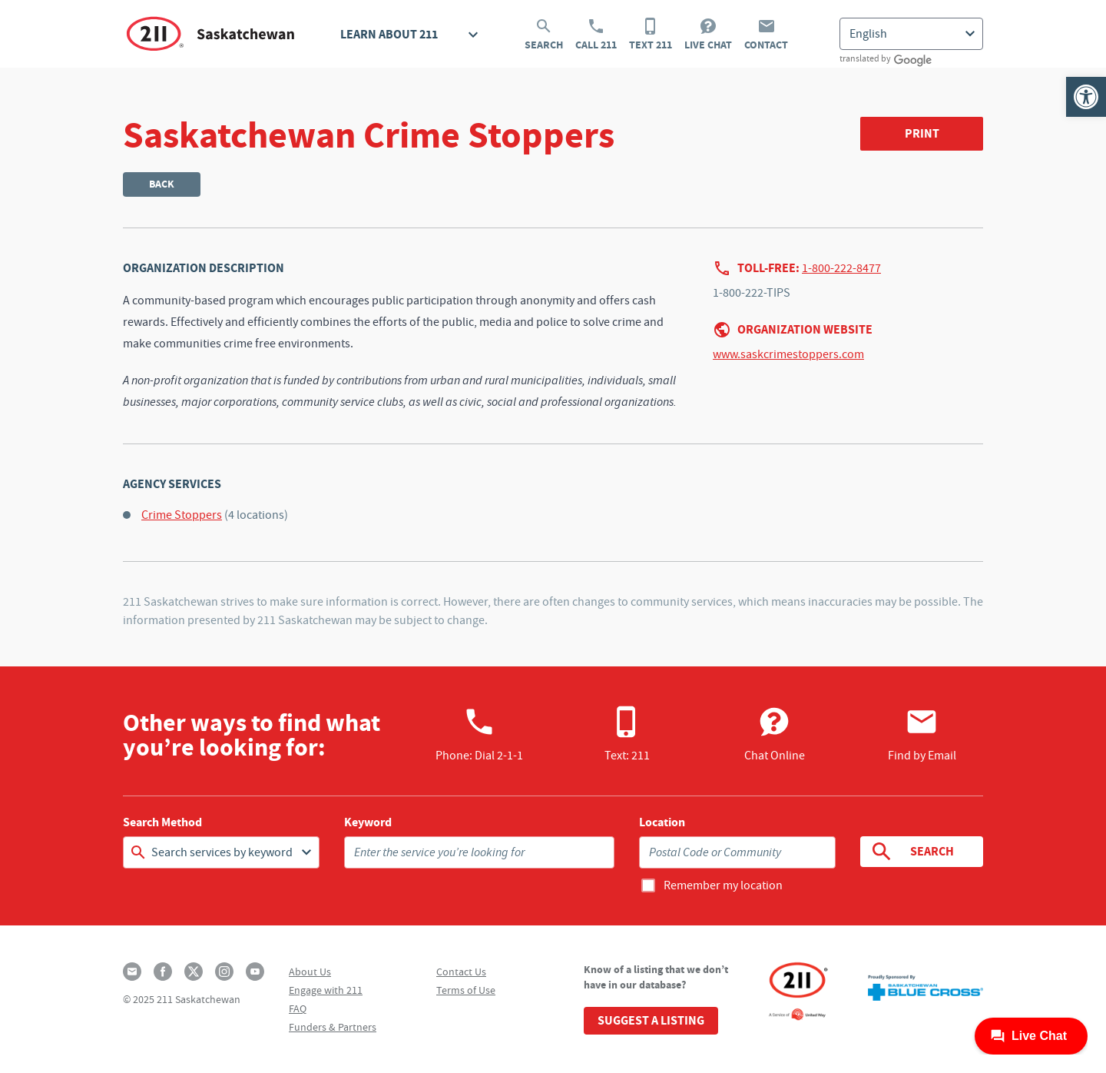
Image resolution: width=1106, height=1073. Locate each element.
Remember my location (723, 885)
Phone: (479, 734)
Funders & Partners (332, 1027)
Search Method (162, 822)
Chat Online (774, 734)
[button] (1086, 97)
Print (922, 133)
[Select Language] (911, 34)
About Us (310, 971)
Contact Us (461, 971)
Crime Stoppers (181, 515)
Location (662, 822)
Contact (766, 34)
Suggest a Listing (651, 1020)
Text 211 (650, 34)
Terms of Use (465, 990)
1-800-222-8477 (841, 268)
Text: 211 (627, 734)
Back (161, 184)
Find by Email (922, 734)
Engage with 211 (326, 990)
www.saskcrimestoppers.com (788, 354)
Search (544, 34)
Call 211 (596, 34)
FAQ (297, 1008)
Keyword (368, 822)
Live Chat (708, 34)
